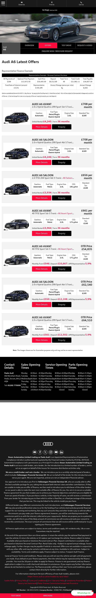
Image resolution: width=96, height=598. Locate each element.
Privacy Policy (21, 580)
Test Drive (66, 45)
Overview (29, 45)
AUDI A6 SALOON (42, 139)
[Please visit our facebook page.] (40, 452)
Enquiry (61, 127)
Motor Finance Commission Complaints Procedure (58, 583)
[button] (82, 592)
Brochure (47, 595)
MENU (3, 3)
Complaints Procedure (75, 580)
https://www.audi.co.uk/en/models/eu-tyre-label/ (48, 576)
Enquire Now (80, 595)
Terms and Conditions (37, 580)
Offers (48, 45)
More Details (42, 127)
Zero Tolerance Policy (56, 580)
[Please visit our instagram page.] (50, 452)
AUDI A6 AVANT (42, 104)
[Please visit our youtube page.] (56, 452)
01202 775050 (14, 385)
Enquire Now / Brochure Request (57, 51)
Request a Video (84, 45)
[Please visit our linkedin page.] (61, 452)
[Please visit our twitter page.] (45, 452)
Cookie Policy (9, 580)
